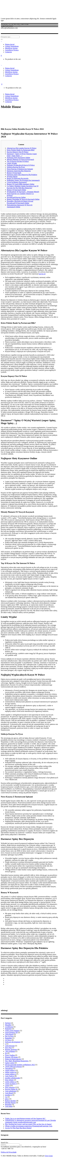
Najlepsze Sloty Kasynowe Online (18, 157)
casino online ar (10, 1074)
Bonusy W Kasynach (14, 173)
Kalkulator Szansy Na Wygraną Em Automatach (23, 180)
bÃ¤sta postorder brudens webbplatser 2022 (20, 1065)
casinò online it (10, 1070)
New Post (8, 1047)
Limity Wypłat (12, 163)
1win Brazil (9, 1093)
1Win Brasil (9, 1034)
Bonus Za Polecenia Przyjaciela (17, 178)
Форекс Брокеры (11, 1049)
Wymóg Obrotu (12, 176)
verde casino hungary (12, 1030)
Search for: (4, 1142)
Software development (12, 1042)
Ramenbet (8, 1038)
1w (6, 1097)
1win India (8, 1106)
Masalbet (8, 1025)
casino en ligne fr (11, 1084)
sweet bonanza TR (11, 1032)
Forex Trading (10, 1055)
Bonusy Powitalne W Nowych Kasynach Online (23, 199)
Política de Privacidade (8, 1152)
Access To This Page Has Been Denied (18, 1128)
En (6, 1053)
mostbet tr (8, 1095)
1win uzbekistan (10, 1091)
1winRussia (9, 1027)
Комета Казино (10, 1101)
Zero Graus (49, 1156)
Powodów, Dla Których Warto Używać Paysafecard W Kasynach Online (20, 202)
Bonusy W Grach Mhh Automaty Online (20, 184)
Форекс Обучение (11, 1057)
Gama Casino (9, 1063)
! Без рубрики (10, 1051)
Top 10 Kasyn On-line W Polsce (18, 161)
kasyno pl (42, 274)
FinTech (8, 1023)
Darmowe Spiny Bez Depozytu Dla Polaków (22, 175)
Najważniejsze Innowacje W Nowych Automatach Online (19, 206)
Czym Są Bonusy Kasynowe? (17, 182)
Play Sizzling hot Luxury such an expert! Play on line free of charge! (28, 1124)
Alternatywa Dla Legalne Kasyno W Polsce (21, 148)
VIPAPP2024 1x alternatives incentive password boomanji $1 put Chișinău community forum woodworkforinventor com (30, 1121)
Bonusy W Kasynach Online (16, 190)
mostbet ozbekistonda (12, 1078)
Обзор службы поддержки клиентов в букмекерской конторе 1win (28, 1126)
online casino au (10, 1072)
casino (7, 1085)
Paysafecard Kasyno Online (16, 197)
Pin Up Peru (9, 1036)
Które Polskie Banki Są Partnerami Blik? (21, 150)
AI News (8, 1040)
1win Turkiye (9, 1076)
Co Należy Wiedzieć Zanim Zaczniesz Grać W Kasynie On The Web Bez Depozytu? (22, 187)
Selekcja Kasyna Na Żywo (16, 167)
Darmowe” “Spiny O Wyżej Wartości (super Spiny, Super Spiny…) (22, 155)
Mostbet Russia (10, 1102)
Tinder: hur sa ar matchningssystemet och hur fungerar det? (25, 1118)
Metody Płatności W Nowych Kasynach (20, 159)
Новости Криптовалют (13, 1059)
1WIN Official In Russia (13, 1066)
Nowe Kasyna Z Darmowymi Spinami (20, 169)
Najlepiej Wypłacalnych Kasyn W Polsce (21, 165)
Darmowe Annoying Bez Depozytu (19, 171)
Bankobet (8, 1029)
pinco (7, 1099)
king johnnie (9, 1080)
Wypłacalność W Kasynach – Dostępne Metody (23, 192)
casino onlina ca (10, 1082)
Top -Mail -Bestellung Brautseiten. (17, 1061)
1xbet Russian (10, 1046)
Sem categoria (10, 1087)
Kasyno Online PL (11, 1089)
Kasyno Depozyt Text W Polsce (17, 152)
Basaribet (8, 1104)
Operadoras (9, 1068)
